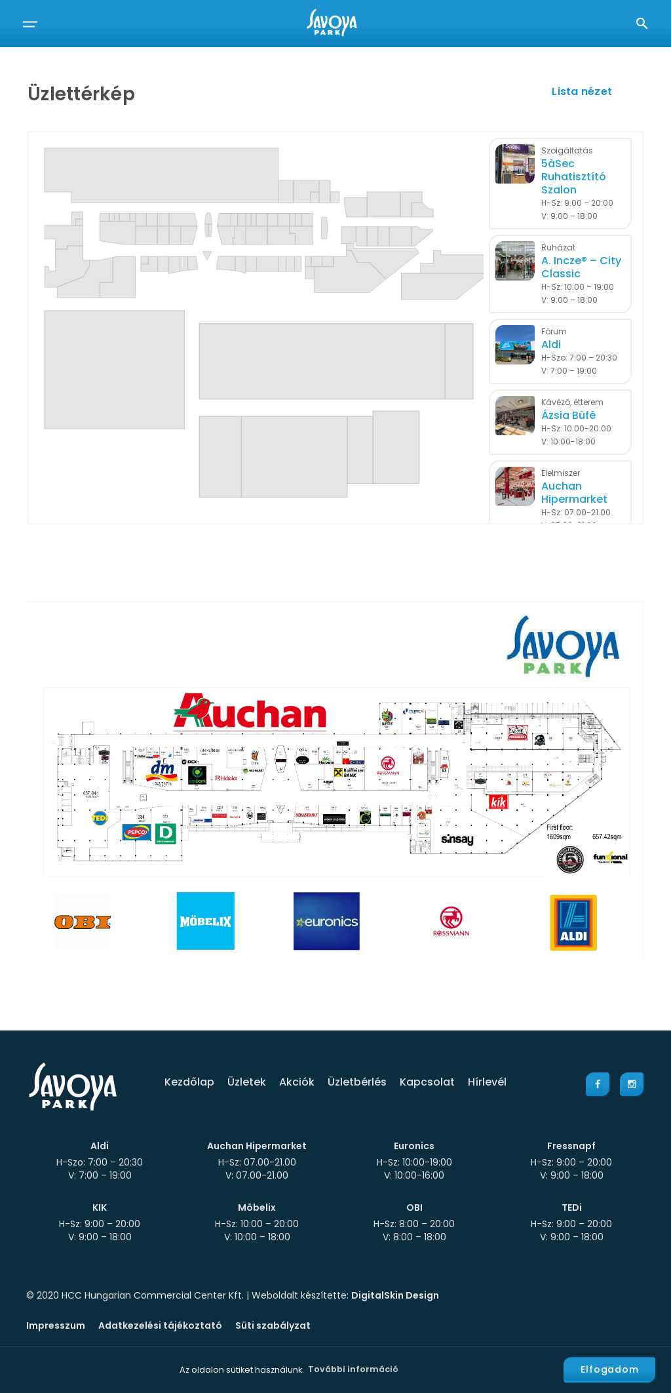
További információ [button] (353, 1369)
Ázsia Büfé (568, 415)
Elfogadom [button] (610, 1369)
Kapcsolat (427, 1081)
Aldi (551, 344)
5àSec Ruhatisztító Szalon (573, 177)
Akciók (297, 1081)
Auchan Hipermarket (574, 493)
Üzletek (246, 1081)
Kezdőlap (189, 1081)
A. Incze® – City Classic (581, 267)
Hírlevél (487, 1081)
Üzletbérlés (357, 1081)
